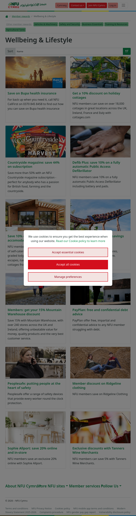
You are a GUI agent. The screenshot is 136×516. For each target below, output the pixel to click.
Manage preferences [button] (68, 277)
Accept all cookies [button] (68, 264)
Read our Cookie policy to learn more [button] (80, 241)
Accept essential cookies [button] (68, 252)
